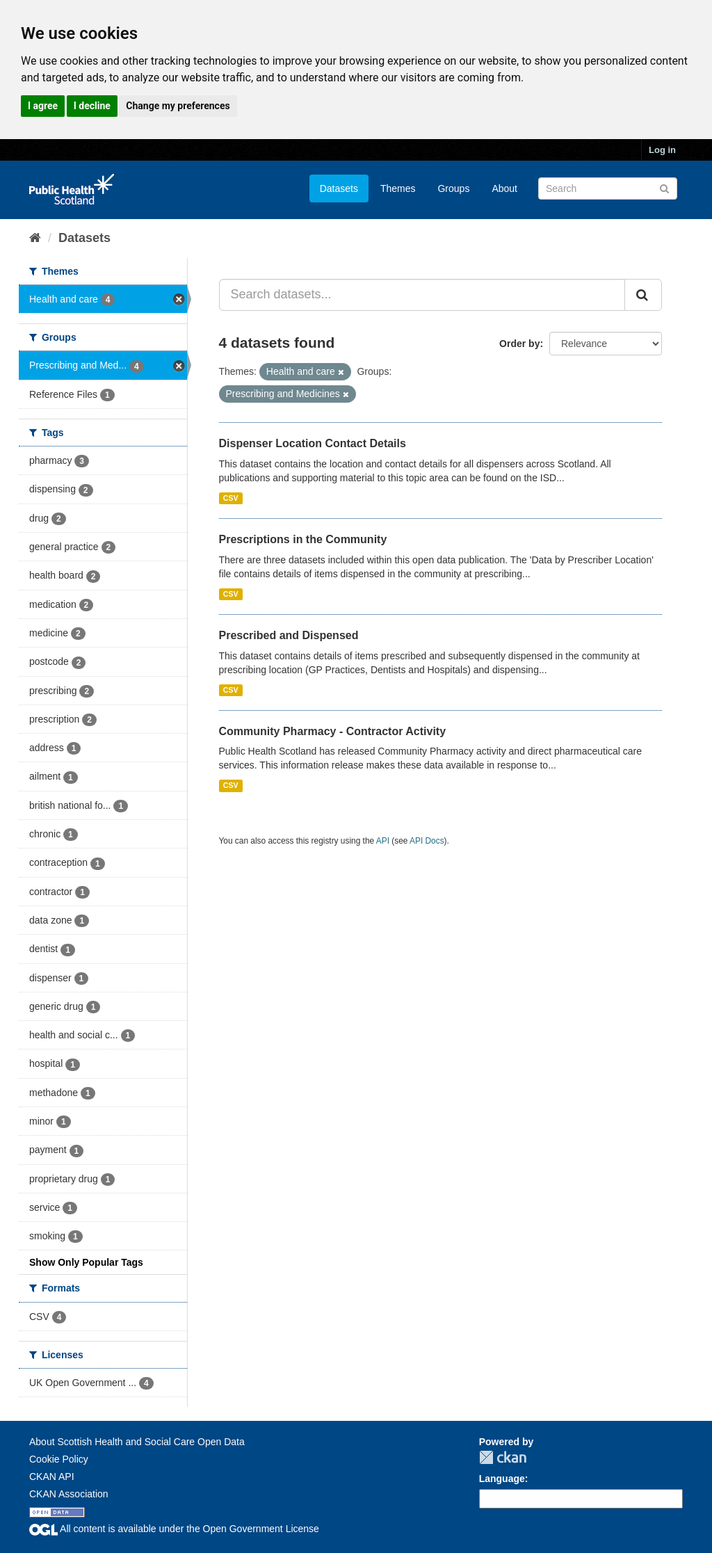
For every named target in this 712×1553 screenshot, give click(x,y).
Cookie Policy (58, 1459)
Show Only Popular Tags (86, 1262)
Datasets (339, 188)
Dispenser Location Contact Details (312, 443)
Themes (398, 188)
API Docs (427, 841)
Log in (662, 150)
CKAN (502, 1457)
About (504, 188)
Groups (453, 188)
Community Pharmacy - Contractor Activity (332, 731)
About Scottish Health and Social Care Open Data (137, 1441)
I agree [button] (43, 105)
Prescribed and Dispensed (289, 635)
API (382, 841)
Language (502, 1478)
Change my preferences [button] (177, 105)
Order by (519, 343)
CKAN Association (68, 1493)
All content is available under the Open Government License (174, 1528)
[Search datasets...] (422, 295)
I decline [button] (92, 105)
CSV (230, 498)
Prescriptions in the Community (303, 539)
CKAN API (51, 1476)
